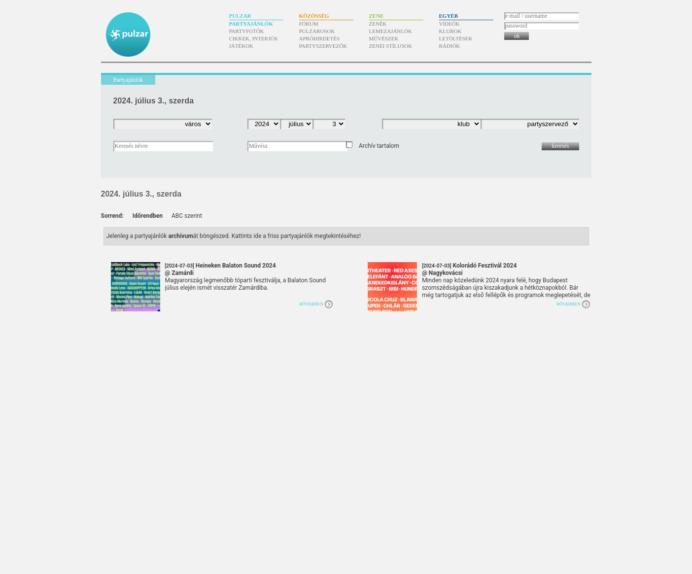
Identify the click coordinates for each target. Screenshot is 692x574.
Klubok (450, 31)
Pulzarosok (317, 31)
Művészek (384, 38)
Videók (449, 24)
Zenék (378, 24)
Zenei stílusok (391, 46)
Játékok (241, 46)
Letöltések (456, 38)
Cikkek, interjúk (253, 38)
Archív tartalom (379, 145)
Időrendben (148, 215)
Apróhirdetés (319, 38)
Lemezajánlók (390, 31)
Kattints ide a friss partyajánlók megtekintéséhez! (296, 236)
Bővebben (311, 304)
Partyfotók (246, 31)
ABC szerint (187, 215)
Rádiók (449, 46)
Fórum (308, 24)
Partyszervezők (323, 46)
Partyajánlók (251, 24)
